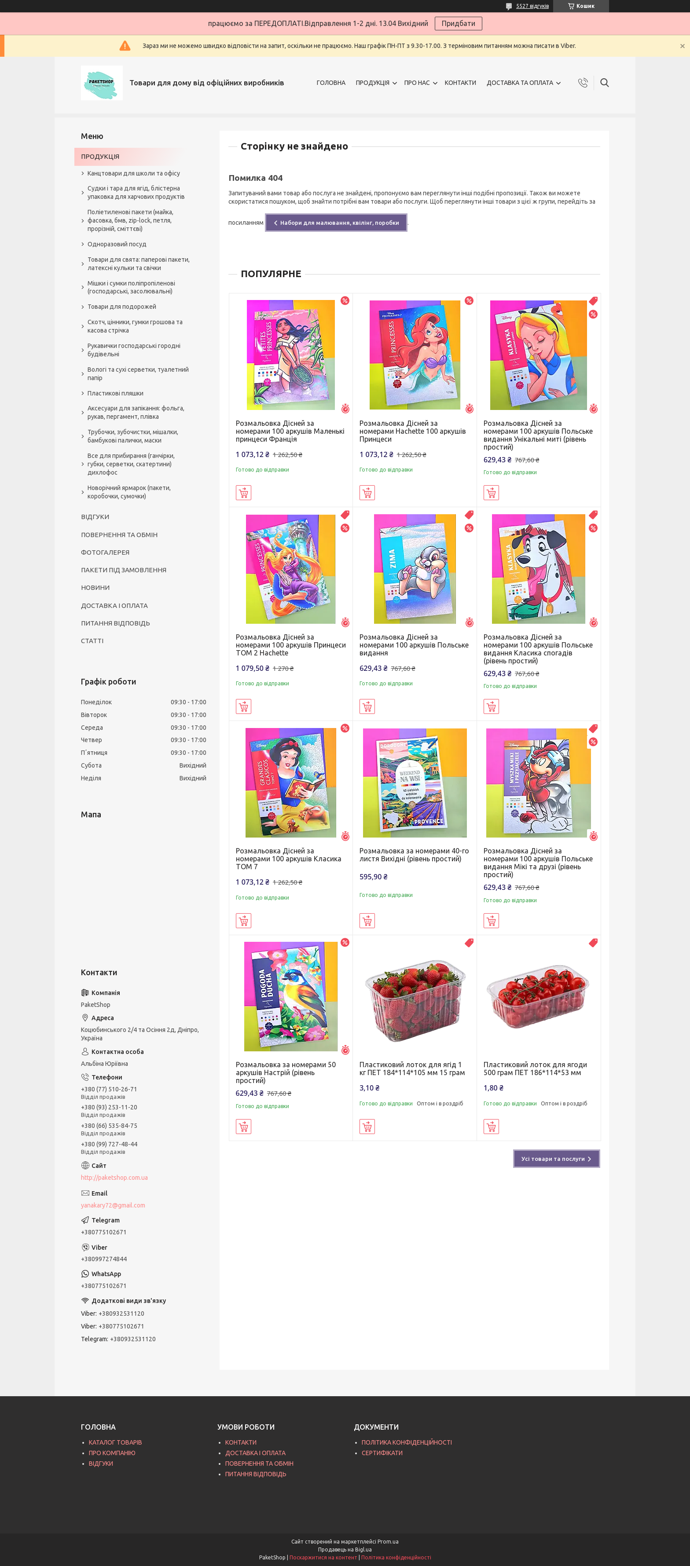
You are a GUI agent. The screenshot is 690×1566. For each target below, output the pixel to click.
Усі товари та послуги (553, 1159)
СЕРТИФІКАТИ (382, 1452)
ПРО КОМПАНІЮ (112, 1452)
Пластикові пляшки (115, 393)
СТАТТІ (92, 640)
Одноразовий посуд (117, 244)
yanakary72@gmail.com (113, 1205)
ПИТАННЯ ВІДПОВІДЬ (115, 623)
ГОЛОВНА (331, 82)
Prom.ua (388, 1541)
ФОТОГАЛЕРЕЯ (105, 552)
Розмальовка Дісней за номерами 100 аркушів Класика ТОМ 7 (288, 859)
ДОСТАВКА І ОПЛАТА (114, 605)
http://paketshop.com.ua (114, 1177)
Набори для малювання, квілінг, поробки (339, 223)
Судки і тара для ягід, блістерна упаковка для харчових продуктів (136, 192)
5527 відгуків (532, 6)
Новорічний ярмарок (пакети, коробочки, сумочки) (129, 492)
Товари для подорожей (122, 306)
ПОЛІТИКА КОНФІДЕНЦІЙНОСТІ (407, 1442)
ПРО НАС (417, 82)
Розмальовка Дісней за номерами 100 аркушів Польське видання (414, 645)
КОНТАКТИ (460, 82)
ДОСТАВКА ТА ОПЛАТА (520, 82)
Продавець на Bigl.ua (345, 1549)
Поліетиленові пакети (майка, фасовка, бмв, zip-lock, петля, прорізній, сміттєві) (130, 220)
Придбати (458, 23)
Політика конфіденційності (396, 1557)
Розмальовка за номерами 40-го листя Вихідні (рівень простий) (414, 855)
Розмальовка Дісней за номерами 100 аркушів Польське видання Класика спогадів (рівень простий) (538, 649)
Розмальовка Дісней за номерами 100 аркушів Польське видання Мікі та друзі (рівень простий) (538, 862)
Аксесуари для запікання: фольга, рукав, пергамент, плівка (136, 412)
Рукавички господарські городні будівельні (134, 350)
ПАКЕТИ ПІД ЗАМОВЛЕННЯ (123, 570)
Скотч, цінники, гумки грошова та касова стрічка (135, 326)
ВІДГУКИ (95, 516)
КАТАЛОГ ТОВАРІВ (115, 1442)
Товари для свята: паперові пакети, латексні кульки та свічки (139, 263)
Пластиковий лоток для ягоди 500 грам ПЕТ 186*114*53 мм (535, 1068)
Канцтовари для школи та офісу (134, 173)
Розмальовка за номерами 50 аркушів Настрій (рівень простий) (286, 1072)
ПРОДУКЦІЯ (372, 82)
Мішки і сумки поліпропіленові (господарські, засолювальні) (131, 287)
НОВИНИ (95, 587)
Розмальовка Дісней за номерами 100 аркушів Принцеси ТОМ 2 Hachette (291, 645)
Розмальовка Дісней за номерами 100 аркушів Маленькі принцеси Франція (290, 431)
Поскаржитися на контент (323, 1557)
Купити (243, 492)
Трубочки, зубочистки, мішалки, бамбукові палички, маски (133, 436)
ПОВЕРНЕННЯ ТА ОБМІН (119, 534)
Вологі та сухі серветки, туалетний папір (138, 373)
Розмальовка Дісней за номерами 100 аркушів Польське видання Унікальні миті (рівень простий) (538, 435)
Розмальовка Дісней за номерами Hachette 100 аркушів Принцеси (413, 431)
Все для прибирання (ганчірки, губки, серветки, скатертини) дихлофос (131, 464)
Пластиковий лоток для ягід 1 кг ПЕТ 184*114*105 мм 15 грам (412, 1068)
